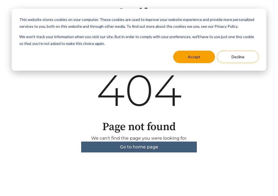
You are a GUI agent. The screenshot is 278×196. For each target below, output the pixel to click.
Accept (194, 56)
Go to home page (139, 146)
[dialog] (139, 40)
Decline (238, 56)
